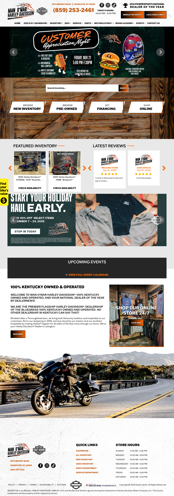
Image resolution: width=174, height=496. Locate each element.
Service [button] (77, 23)
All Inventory (83, 455)
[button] (14, 52)
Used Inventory (84, 464)
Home (17, 23)
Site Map (61, 485)
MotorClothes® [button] (103, 23)
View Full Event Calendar (87, 274)
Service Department (87, 472)
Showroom (82, 451)
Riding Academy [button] (124, 23)
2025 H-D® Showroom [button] (35, 23)
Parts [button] (88, 23)
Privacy (22, 485)
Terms (33, 485)
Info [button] (67, 23)
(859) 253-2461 (17, 469)
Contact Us (153, 23)
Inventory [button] (55, 23)
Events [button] (140, 23)
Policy (11, 485)
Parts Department (86, 468)
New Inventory (84, 459)
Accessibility (47, 485)
